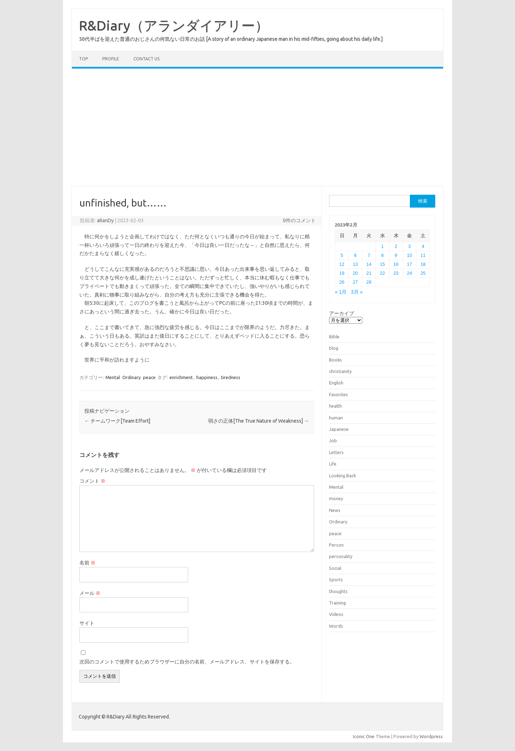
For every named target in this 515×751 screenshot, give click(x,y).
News (334, 510)
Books (335, 359)
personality (340, 556)
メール (89, 593)
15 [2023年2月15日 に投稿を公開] (382, 264)
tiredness (230, 377)
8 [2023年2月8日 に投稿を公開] (382, 255)
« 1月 (341, 292)
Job (333, 440)
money (336, 498)
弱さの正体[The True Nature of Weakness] (258, 421)
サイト (86, 623)
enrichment (181, 377)
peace (149, 377)
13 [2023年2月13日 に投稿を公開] (355, 264)
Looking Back (342, 475)
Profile (110, 58)
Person (336, 544)
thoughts (338, 591)
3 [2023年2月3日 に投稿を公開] (409, 246)
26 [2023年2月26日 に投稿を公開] (341, 282)
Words (336, 625)
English (336, 382)
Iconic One (363, 736)
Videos (336, 614)
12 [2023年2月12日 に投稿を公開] (341, 264)
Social (335, 568)
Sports (336, 579)
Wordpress (431, 736)
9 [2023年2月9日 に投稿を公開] (396, 255)
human (336, 417)
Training (337, 602)
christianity (340, 371)
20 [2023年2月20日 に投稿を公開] (355, 273)
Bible (334, 336)
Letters (336, 452)
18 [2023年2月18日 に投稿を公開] (423, 264)
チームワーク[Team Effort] (117, 421)
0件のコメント (299, 220)
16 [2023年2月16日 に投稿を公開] (395, 264)
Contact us (146, 58)
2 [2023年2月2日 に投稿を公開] (396, 246)
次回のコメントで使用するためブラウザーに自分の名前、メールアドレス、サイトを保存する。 (187, 662)
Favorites (338, 394)
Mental (113, 377)
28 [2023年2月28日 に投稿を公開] (368, 282)
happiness (206, 377)
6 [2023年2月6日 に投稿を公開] (355, 255)
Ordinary (131, 377)
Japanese (339, 429)
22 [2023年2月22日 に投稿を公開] (382, 273)
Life (333, 463)
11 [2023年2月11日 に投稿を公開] (423, 255)
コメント (92, 481)
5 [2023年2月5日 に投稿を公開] (341, 255)
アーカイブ (341, 313)
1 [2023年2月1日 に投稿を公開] (382, 246)
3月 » (357, 292)
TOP (83, 58)
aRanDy (105, 220)
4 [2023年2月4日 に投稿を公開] (423, 246)
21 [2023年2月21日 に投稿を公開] (368, 273)
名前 (87, 563)
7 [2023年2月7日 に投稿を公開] (369, 255)
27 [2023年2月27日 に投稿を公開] (355, 282)
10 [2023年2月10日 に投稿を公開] (409, 255)
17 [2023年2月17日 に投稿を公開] (409, 264)
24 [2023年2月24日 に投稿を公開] (409, 273)
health (335, 405)
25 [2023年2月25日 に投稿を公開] (423, 273)
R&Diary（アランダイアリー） (174, 25)
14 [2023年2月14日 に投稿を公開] (368, 264)
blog (333, 347)
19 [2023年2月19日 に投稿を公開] (341, 273)
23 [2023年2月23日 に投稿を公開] (395, 273)
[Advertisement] (257, 127)
